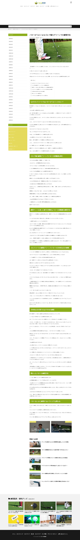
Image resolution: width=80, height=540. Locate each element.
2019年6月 (11, 104)
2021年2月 (11, 47)
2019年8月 (11, 99)
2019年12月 (11, 87)
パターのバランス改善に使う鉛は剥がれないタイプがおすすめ (15, 512)
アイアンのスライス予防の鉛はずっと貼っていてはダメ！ (55, 465)
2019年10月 (11, 93)
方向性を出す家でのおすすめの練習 (38, 91)
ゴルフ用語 (47, 6)
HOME (21, 6)
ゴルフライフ (32, 6)
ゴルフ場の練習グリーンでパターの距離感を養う (40, 85)
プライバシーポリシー (51, 533)
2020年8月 (11, 64)
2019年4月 (11, 110)
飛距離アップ (12, 147)
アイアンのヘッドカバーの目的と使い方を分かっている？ (31, 525)
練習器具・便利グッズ (16, 29)
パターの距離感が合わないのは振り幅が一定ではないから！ (55, 449)
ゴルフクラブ (42, 6)
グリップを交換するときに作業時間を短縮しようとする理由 (55, 441)
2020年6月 (11, 70)
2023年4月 (11, 38)
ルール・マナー (12, 139)
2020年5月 (11, 73)
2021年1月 (11, 50)
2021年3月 (11, 44)
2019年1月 (11, 119)
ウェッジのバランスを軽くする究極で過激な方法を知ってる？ (56, 481)
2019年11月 (11, 90)
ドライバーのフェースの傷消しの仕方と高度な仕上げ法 (31, 512)
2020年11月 (11, 55)
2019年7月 (11, 101)
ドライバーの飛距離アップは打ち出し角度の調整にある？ (63, 525)
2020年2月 (11, 81)
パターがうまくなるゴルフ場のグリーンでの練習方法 (29, 29)
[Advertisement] (40, 15)
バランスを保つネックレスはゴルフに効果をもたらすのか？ (47, 525)
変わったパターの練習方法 (36, 93)
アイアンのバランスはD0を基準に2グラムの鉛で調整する (47, 512)
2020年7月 (11, 67)
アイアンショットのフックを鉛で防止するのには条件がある (15, 525)
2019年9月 (11, 96)
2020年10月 (11, 58)
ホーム (15, 533)
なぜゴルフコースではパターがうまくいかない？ (40, 83)
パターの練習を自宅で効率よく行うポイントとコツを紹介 (55, 473)
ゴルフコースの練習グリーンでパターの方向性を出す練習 (41, 89)
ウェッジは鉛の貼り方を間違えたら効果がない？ (63, 512)
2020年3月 (11, 78)
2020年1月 (11, 84)
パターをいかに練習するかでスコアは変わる (39, 95)
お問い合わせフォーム (54, 6)
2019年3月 (11, 113)
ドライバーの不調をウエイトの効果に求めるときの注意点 (55, 457)
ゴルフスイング (26, 6)
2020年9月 (11, 61)
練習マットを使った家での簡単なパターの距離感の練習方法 (42, 87)
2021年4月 (11, 41)
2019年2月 (11, 116)
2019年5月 (11, 107)
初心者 (37, 6)
